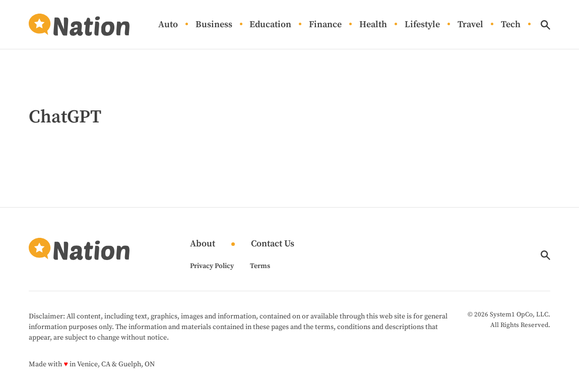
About (202, 244)
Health (373, 25)
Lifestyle (422, 25)
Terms (260, 266)
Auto (168, 25)
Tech (511, 25)
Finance (325, 25)
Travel (470, 25)
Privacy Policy (212, 266)
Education (270, 25)
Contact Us (272, 244)
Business (214, 25)
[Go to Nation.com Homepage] (79, 25)
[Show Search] (545, 25)
